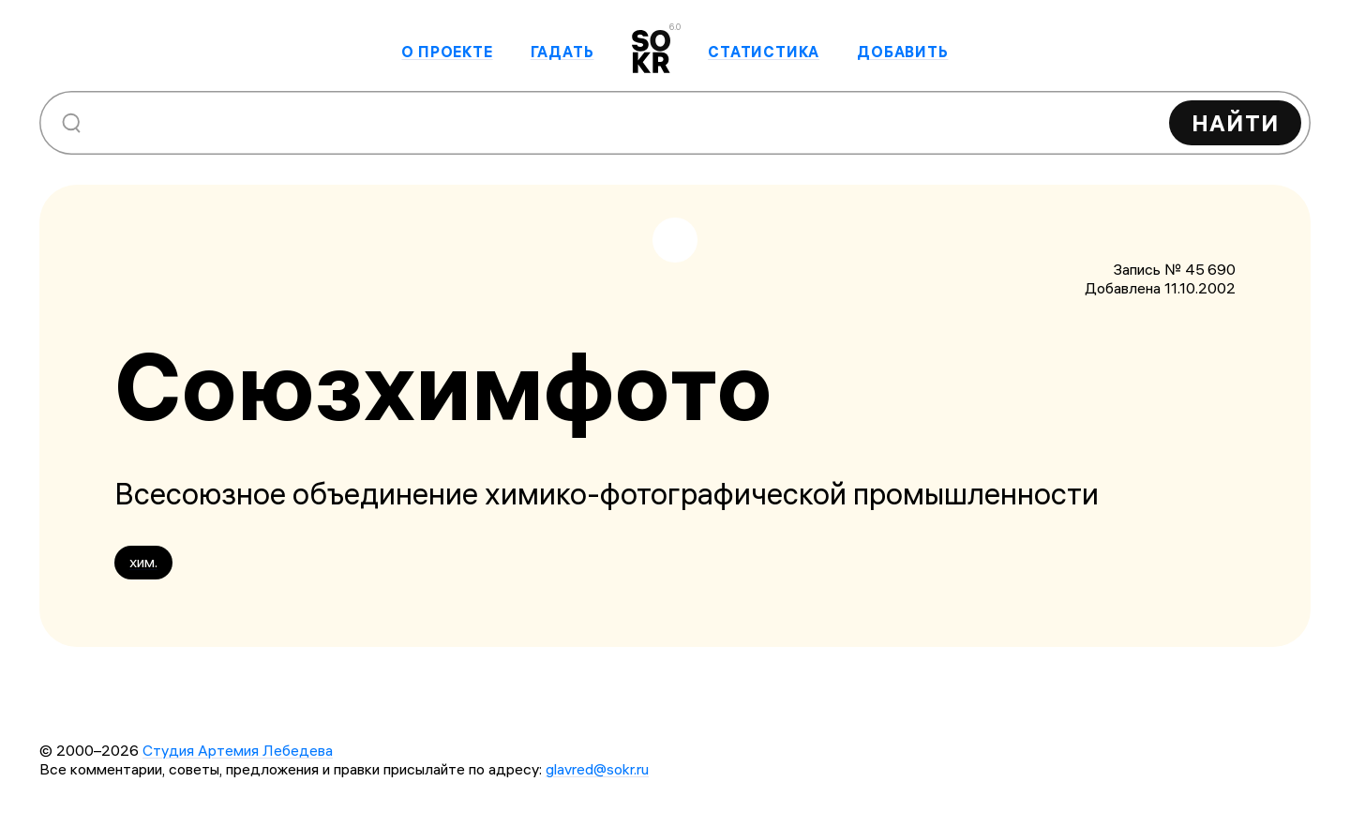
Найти (1235, 123)
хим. (143, 561)
